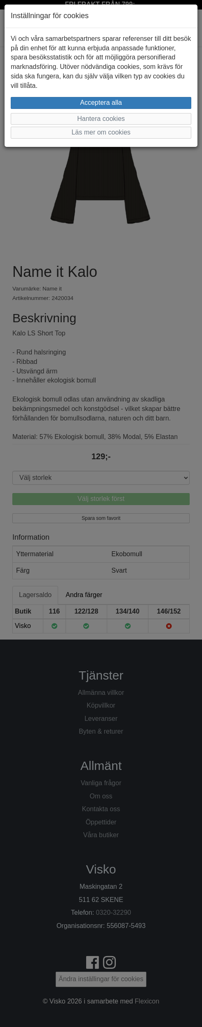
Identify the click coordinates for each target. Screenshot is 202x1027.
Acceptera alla (101, 102)
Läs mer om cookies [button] (100, 132)
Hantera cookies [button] (101, 118)
